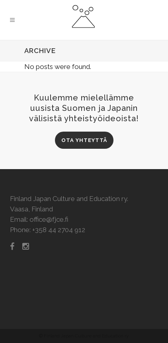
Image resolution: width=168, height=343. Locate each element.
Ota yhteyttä (84, 140)
